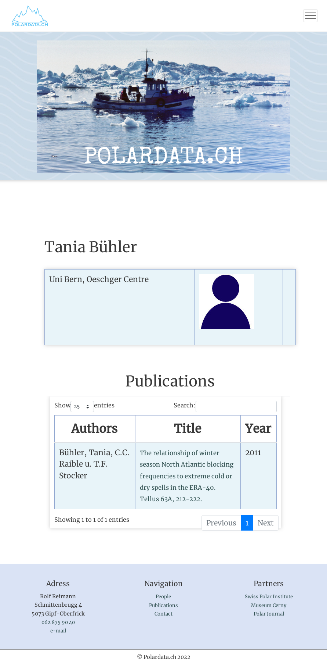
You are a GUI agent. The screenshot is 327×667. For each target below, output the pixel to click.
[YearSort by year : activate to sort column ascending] (258, 429)
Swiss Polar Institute (269, 596)
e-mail (58, 631)
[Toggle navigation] (310, 15)
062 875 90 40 (58, 622)
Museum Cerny (268, 605)
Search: (225, 406)
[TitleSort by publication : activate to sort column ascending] (188, 429)
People (163, 596)
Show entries (84, 406)
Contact (163, 614)
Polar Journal (269, 614)
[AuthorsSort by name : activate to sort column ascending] (94, 429)
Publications (163, 605)
